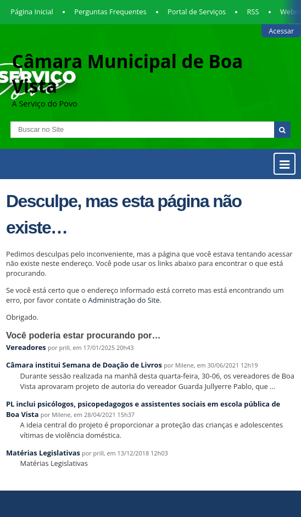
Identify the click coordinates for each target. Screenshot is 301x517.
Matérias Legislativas (43, 453)
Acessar (281, 31)
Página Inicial (31, 11)
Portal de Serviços (197, 11)
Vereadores (26, 347)
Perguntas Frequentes (110, 11)
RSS (253, 11)
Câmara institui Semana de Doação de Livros (84, 365)
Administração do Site (124, 300)
